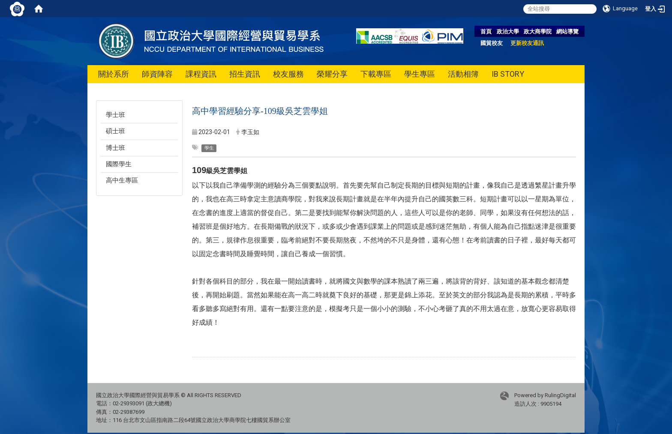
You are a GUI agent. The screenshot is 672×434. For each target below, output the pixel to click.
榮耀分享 (332, 73)
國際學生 (119, 164)
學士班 (115, 115)
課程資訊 (201, 73)
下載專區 (375, 73)
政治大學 (508, 31)
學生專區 (419, 73)
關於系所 (113, 73)
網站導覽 (567, 31)
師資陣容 (157, 73)
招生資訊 (244, 73)
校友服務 (288, 73)
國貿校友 (491, 43)
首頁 (486, 31)
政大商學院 (538, 31)
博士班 (115, 148)
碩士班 (115, 131)
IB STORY (508, 73)
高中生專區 (122, 180)
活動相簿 (463, 73)
